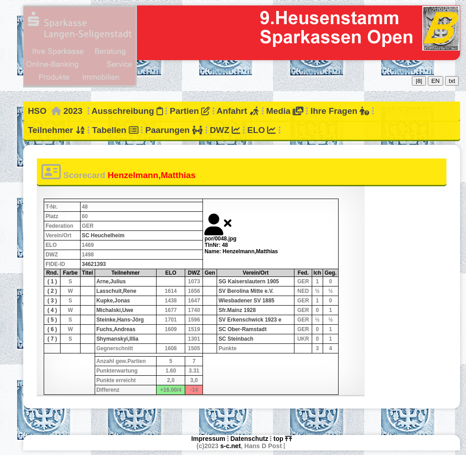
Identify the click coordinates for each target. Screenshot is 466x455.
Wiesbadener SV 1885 (246, 300)
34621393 (94, 264)
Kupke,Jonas (113, 300)
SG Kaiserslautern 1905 (248, 281)
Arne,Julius (111, 281)
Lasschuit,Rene (116, 291)
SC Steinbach (235, 339)
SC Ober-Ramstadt (242, 329)
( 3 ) (52, 300)
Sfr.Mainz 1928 (237, 310)
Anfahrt (238, 111)
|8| (418, 80)
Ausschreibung (127, 111)
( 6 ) (52, 329)
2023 (72, 111)
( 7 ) (52, 339)
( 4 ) (52, 310)
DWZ (225, 130)
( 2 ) (52, 291)
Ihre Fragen (339, 111)
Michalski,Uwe (114, 310)
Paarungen (174, 130)
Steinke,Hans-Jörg (120, 320)
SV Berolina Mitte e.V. (246, 291)
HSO (37, 111)
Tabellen (115, 130)
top (283, 438)
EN (435, 80)
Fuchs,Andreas (116, 329)
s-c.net (230, 446)
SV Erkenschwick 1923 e (249, 320)
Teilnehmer (56, 130)
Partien (190, 111)
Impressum (208, 438)
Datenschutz (249, 438)
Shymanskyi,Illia (117, 339)
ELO (261, 130)
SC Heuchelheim (103, 235)
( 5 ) (52, 320)
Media (285, 111)
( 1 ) (52, 281)
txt (452, 80)
